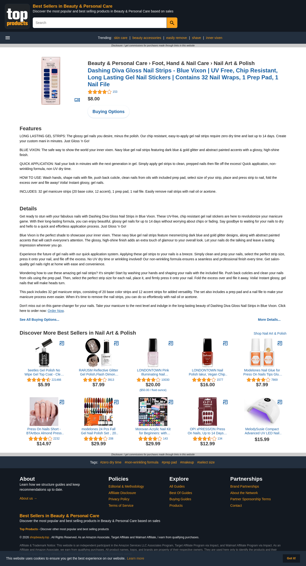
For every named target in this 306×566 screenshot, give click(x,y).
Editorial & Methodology (126, 486)
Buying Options (109, 111)
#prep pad (169, 462)
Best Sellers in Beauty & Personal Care (72, 6)
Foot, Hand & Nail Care (180, 63)
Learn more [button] (135, 558)
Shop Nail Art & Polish (270, 333)
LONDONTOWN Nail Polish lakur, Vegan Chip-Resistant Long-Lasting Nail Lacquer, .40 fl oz (207, 372)
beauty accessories (146, 38)
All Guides (177, 486)
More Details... (269, 319)
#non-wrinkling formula (141, 462)
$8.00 (94, 98)
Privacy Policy (119, 499)
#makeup (187, 462)
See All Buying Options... (39, 319)
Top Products (29, 529)
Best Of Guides (180, 493)
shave (196, 38)
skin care (120, 38)
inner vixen (214, 38)
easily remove (176, 38)
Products (176, 505)
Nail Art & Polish (234, 63)
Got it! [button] (291, 558)
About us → (28, 498)
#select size (206, 462)
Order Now (56, 311)
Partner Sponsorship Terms (250, 499)
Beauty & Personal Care (117, 63)
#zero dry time (110, 462)
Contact (236, 505)
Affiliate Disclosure (122, 493)
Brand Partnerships (244, 486)
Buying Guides (180, 499)
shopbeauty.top (39, 537)
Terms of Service (121, 505)
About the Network (244, 493)
